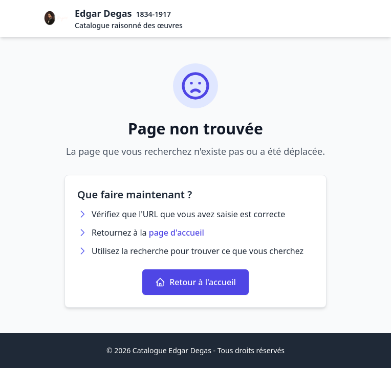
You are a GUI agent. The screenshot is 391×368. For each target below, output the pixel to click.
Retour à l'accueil (195, 282)
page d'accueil (176, 232)
